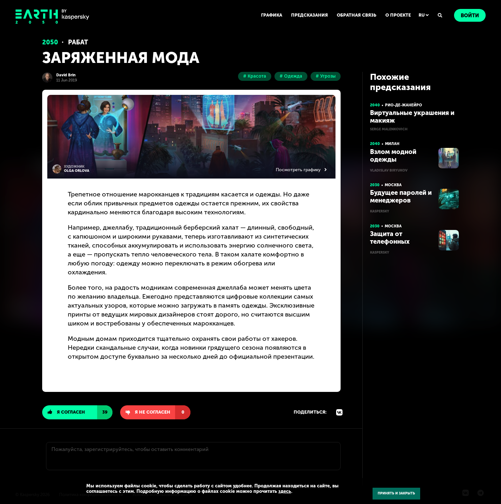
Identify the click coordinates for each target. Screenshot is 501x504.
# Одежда (291, 76)
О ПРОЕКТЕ (398, 15)
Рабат (78, 42)
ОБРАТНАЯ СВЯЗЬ (356, 15)
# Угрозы (325, 76)
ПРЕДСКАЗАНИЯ (309, 15)
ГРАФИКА (271, 15)
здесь (284, 491)
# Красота (254, 76)
